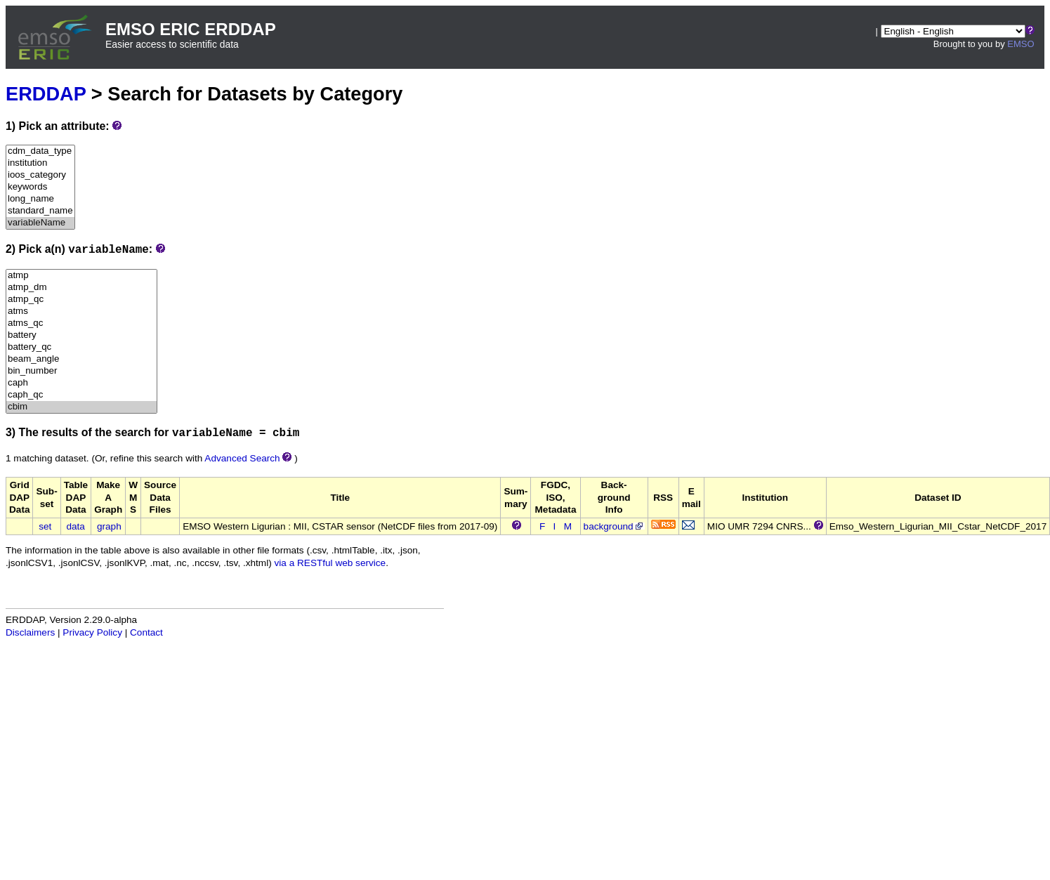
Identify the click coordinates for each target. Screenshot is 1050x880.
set (45, 526)
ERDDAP (46, 94)
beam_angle (81, 359)
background (614, 526)
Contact (146, 632)
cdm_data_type (40, 151)
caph (81, 383)
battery (81, 335)
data (75, 526)
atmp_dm (81, 288)
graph (109, 526)
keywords (40, 187)
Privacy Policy (92, 632)
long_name (40, 199)
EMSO (1020, 44)
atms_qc (81, 323)
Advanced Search (242, 458)
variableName (40, 223)
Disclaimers (30, 632)
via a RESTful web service (330, 563)
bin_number (81, 371)
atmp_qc (81, 300)
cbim (81, 407)
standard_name (40, 211)
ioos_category (40, 175)
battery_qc (81, 347)
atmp (81, 276)
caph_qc (81, 395)
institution (40, 163)
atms (81, 311)
